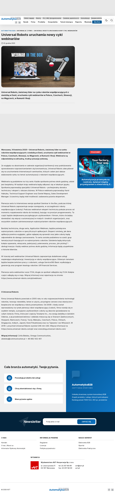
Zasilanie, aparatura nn (71, 18)
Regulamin (43, 443)
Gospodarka (53, 22)
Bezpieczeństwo (97, 18)
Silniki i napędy (29, 18)
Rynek (25, 22)
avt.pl (77, 468)
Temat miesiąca (66, 22)
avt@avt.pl (79, 466)
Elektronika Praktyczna (87, 448)
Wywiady (88, 22)
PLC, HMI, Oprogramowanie (52, 18)
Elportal (81, 445)
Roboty (38, 18)
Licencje (43, 445)
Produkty (41, 22)
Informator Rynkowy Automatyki (13, 448)
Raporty (78, 22)
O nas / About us (7, 445)
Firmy (33, 22)
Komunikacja (85, 18)
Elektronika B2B (84, 443)
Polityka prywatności (47, 448)
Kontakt (4, 443)
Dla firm (97, 22)
